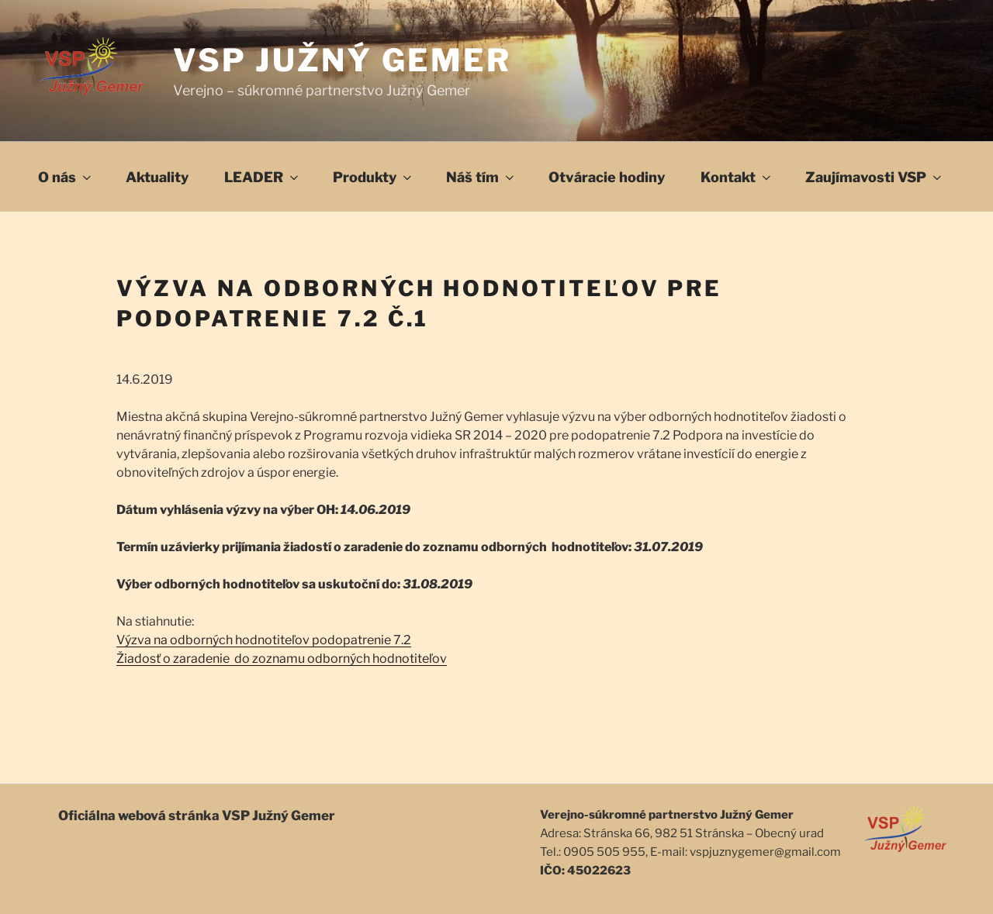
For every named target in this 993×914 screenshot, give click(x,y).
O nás (66, 177)
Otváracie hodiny (606, 177)
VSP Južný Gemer (342, 60)
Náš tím (481, 177)
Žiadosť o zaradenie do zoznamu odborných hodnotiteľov (281, 658)
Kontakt (737, 177)
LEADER (262, 177)
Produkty (373, 177)
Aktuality (157, 177)
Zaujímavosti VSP (874, 177)
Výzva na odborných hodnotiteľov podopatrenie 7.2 (263, 640)
